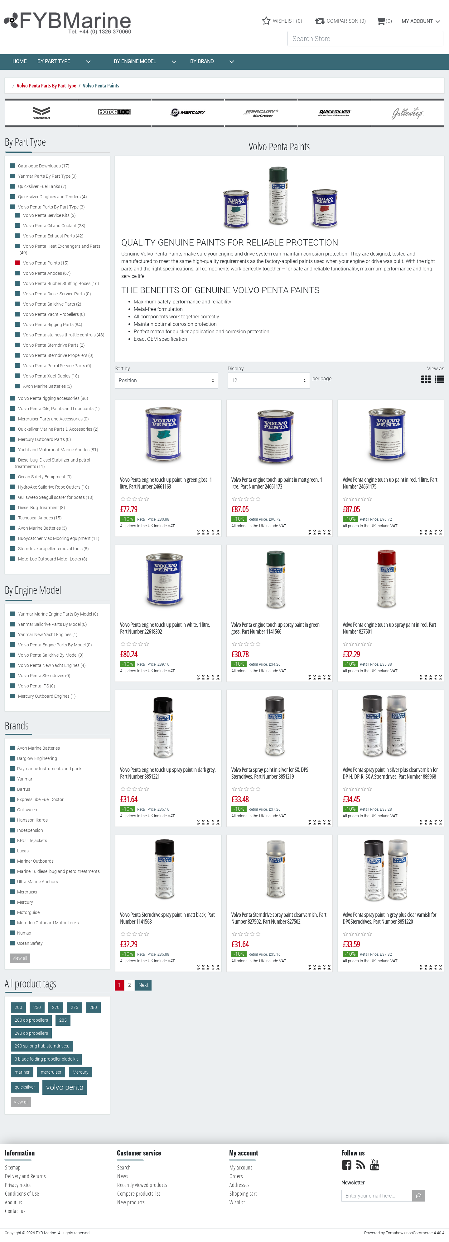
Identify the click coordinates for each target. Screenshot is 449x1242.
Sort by (122, 369)
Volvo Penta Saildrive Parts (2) (51, 304)
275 (74, 1007)
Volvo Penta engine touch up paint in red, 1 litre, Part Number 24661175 (390, 483)
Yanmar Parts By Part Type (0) (47, 176)
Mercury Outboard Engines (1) (46, 696)
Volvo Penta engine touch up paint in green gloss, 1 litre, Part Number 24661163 (166, 483)
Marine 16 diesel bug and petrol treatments (58, 871)
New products (131, 1202)
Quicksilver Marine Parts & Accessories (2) (58, 429)
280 (93, 1007)
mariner (22, 1072)
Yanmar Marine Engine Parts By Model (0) (57, 614)
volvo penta (65, 1087)
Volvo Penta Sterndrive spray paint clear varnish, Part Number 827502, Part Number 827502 (278, 918)
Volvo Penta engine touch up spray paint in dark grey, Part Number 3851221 (168, 773)
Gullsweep (27, 809)
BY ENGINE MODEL (145, 62)
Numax (24, 932)
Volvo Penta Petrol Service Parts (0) (56, 365)
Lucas (23, 850)
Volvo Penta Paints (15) (45, 262)
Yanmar (24, 778)
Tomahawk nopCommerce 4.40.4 (415, 1232)
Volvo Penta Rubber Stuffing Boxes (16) (60, 283)
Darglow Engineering (37, 758)
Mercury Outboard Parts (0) (44, 439)
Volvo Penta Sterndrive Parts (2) (53, 345)
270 (56, 1007)
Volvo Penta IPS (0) (36, 685)
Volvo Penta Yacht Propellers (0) (53, 314)
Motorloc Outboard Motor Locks (48, 922)
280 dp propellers (31, 1020)
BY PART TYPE (64, 62)
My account (417, 21)
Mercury (25, 902)
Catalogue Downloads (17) (43, 165)
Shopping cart (243, 1193)
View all (19, 958)
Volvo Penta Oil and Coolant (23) (53, 225)
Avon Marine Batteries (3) (47, 386)
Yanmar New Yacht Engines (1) (47, 634)
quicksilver (25, 1087)
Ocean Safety (30, 943)
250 (37, 1007)
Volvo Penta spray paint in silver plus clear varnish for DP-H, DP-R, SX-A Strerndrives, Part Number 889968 (390, 773)
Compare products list (138, 1193)
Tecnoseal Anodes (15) (39, 517)
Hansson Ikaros (32, 820)
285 (63, 1020)
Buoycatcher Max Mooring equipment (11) (58, 538)
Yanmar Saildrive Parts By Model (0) (52, 624)
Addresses (239, 1184)
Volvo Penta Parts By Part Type (46, 85)
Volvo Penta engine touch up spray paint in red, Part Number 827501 (389, 628)
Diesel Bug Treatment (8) (41, 507)
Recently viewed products (142, 1184)
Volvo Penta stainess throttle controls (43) (63, 334)
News (122, 1176)
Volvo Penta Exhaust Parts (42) (53, 235)
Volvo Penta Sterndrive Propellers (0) (58, 355)
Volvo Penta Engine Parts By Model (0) (54, 644)
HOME (19, 61)
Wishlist (237, 1202)
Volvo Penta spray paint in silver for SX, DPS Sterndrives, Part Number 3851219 (269, 773)
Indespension (30, 830)
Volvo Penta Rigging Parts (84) (52, 324)
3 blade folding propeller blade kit (46, 1059)
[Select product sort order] (167, 381)
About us (13, 1202)
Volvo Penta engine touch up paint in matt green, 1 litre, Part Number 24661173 (276, 483)
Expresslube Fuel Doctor (40, 799)
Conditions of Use (22, 1193)
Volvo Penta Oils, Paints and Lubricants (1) (58, 408)
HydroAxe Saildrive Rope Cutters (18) (53, 487)
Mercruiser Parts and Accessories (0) (53, 418)
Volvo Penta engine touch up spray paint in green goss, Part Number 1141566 (275, 628)
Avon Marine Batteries (38, 748)
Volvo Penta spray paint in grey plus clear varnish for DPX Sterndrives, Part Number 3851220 (389, 918)
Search (124, 1167)
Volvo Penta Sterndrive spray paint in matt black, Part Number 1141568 (167, 918)
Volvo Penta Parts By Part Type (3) (51, 206)
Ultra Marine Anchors (37, 881)
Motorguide (28, 912)
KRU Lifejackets (32, 840)
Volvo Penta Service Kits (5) (49, 215)
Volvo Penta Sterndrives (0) (43, 675)
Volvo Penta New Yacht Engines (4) (51, 665)
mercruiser (51, 1072)
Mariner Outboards (35, 861)
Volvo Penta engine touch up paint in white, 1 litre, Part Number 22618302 (165, 628)
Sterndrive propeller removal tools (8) (53, 548)
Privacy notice (18, 1184)
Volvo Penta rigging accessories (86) (52, 398)
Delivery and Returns (25, 1176)
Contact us (15, 1211)
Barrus (23, 789)
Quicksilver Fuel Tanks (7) (41, 186)
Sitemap (13, 1167)
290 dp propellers (31, 1033)
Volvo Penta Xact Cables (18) (50, 375)
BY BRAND (212, 62)
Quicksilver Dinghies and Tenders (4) (52, 196)
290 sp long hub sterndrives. (42, 1046)
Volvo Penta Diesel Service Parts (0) (56, 293)
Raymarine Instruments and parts (49, 768)
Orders (236, 1176)
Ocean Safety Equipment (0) (44, 476)
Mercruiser (27, 891)
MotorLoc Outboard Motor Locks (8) (52, 558)
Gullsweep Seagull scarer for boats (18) (55, 497)
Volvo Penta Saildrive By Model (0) (50, 655)
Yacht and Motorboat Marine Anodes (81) (57, 449)
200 (18, 1007)
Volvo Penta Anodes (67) (46, 273)
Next (143, 985)
